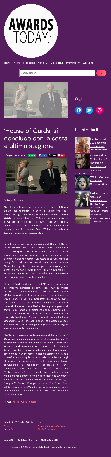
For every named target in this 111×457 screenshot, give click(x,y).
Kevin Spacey (60, 426)
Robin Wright (51, 429)
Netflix (41, 429)
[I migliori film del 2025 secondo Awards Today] (82, 145)
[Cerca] (101, 73)
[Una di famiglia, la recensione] (82, 183)
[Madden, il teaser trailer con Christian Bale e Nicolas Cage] (82, 199)
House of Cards (45, 426)
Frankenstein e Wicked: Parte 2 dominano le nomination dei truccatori (98, 163)
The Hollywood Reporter (24, 401)
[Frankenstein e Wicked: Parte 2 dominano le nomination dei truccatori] (82, 162)
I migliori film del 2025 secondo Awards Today (99, 143)
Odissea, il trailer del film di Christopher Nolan (100, 214)
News (6, 426)
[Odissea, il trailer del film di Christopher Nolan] (82, 217)
